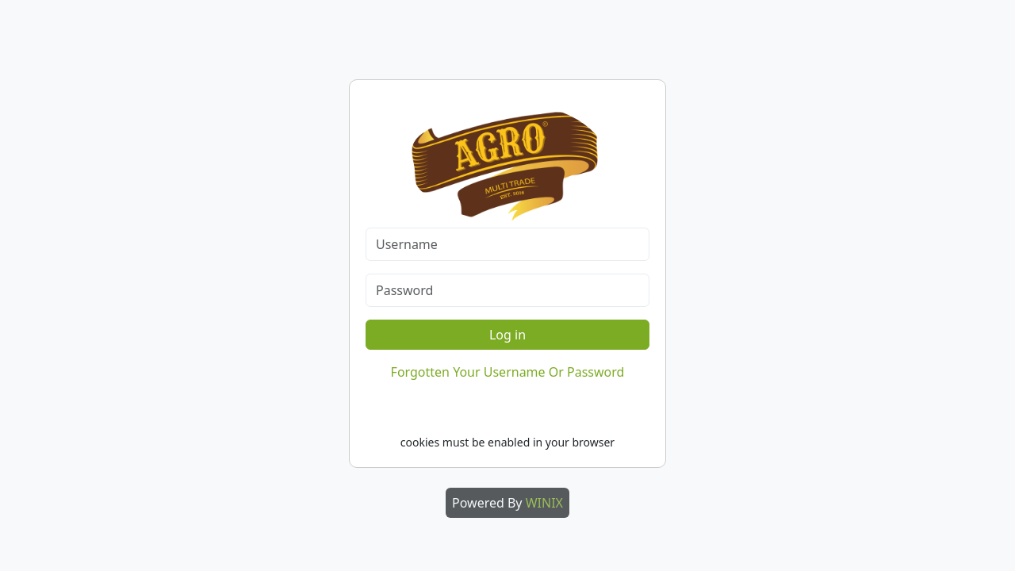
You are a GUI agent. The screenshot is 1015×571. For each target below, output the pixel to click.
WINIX (544, 503)
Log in (507, 334)
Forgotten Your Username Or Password (508, 372)
